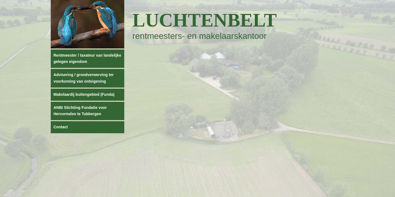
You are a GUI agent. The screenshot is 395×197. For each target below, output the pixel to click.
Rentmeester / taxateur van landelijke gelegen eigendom (87, 58)
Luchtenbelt (204, 20)
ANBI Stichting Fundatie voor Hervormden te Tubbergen (80, 110)
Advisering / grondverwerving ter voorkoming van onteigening (83, 78)
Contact (60, 127)
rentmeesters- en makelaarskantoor (199, 36)
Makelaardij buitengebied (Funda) (83, 94)
